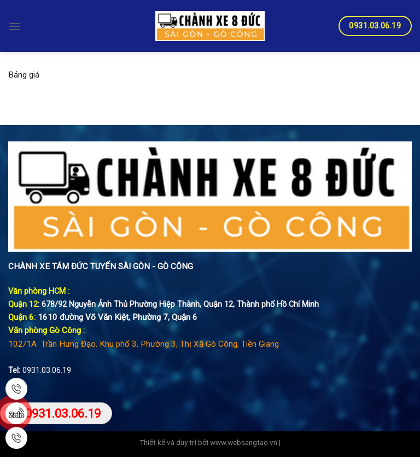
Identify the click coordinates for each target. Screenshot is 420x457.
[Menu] (14, 26)
